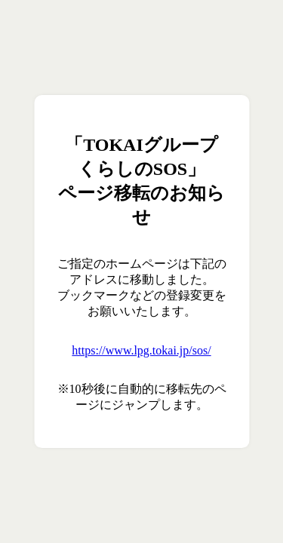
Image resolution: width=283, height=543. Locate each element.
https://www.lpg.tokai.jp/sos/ (141, 350)
